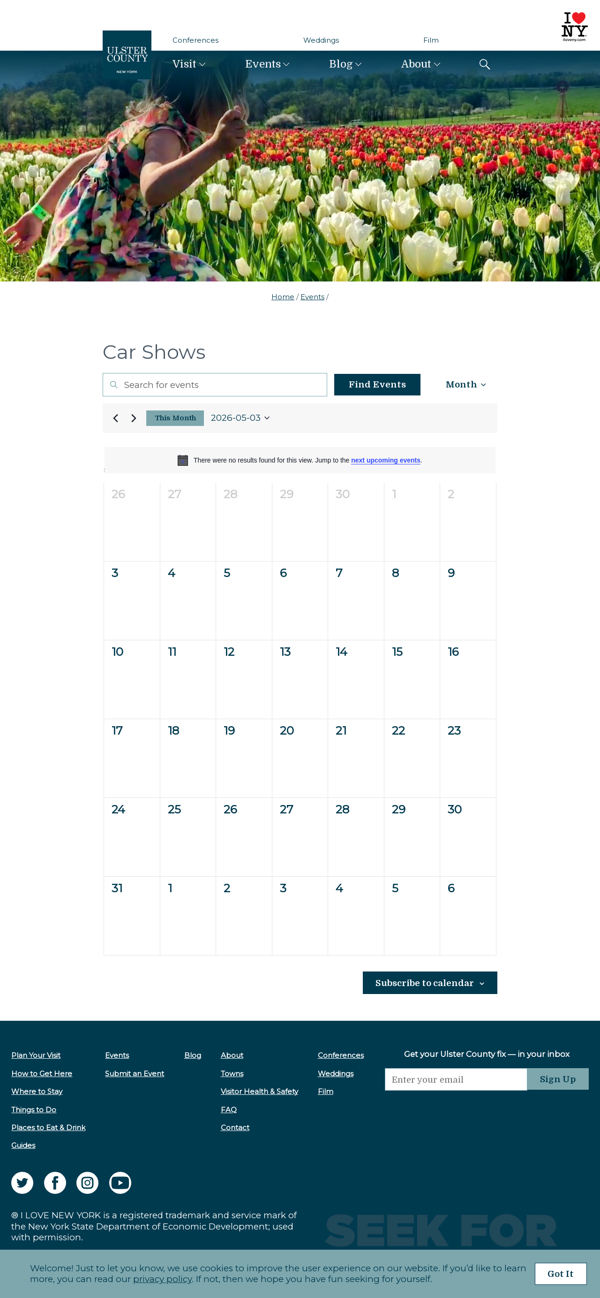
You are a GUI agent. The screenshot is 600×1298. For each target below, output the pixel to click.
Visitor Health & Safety (256, 1091)
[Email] (452, 1079)
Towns (229, 1073)
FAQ (225, 1109)
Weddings (321, 40)
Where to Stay (36, 1091)
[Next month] (133, 418)
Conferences (195, 40)
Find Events (370, 384)
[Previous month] (115, 418)
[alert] (300, 460)
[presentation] (452, 1108)
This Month (175, 418)
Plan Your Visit (35, 1055)
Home (282, 296)
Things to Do (33, 1109)
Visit (184, 64)
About (416, 64)
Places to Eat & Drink (48, 1127)
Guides (23, 1145)
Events (263, 64)
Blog (341, 64)
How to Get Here (41, 1073)
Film (431, 40)
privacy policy (159, 1279)
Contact (232, 1127)
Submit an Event (133, 1073)
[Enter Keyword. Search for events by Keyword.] (212, 384)
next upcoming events (385, 460)
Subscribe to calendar (423, 983)
